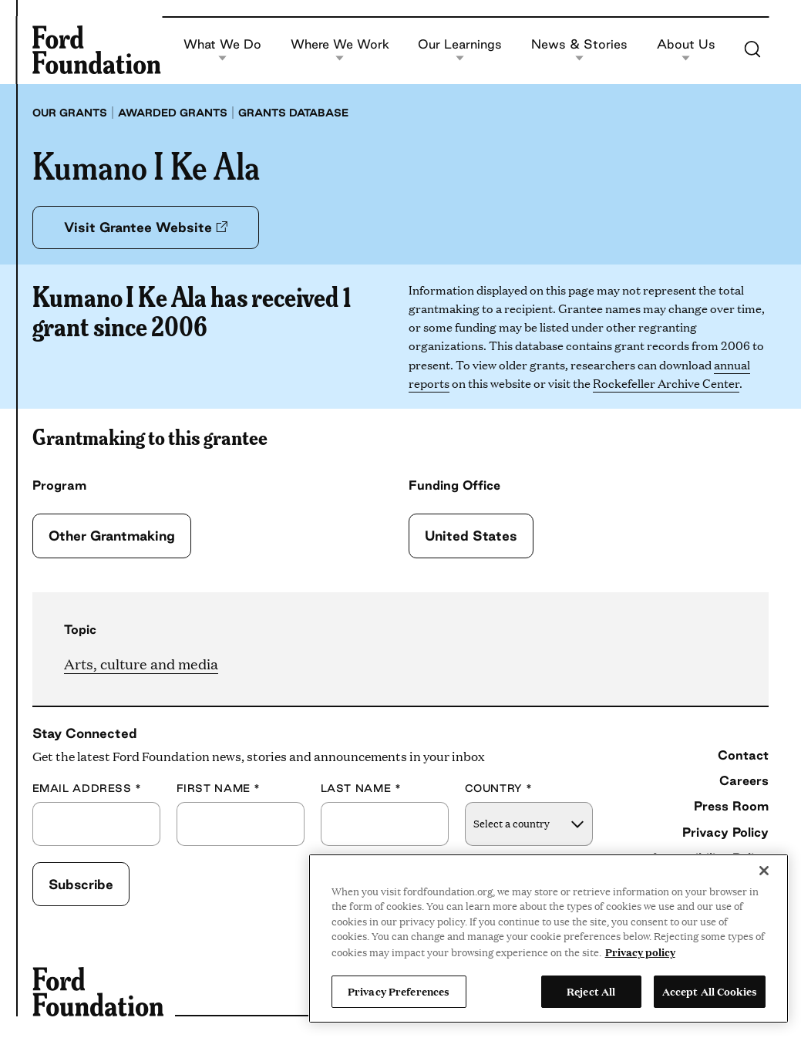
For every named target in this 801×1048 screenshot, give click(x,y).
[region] (548, 938)
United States (471, 535)
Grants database (293, 112)
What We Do (222, 50)
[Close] (764, 871)
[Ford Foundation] (96, 49)
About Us (686, 50)
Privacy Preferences (398, 991)
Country (499, 788)
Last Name (361, 788)
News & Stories (579, 50)
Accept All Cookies (709, 991)
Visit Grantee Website (145, 227)
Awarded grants (172, 112)
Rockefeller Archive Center (666, 383)
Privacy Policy (725, 832)
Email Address (87, 788)
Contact (743, 755)
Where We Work (340, 50)
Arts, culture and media (141, 663)
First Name (219, 788)
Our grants (69, 112)
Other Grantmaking (112, 535)
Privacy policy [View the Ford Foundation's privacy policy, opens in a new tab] (640, 951)
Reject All (591, 991)
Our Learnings (460, 50)
